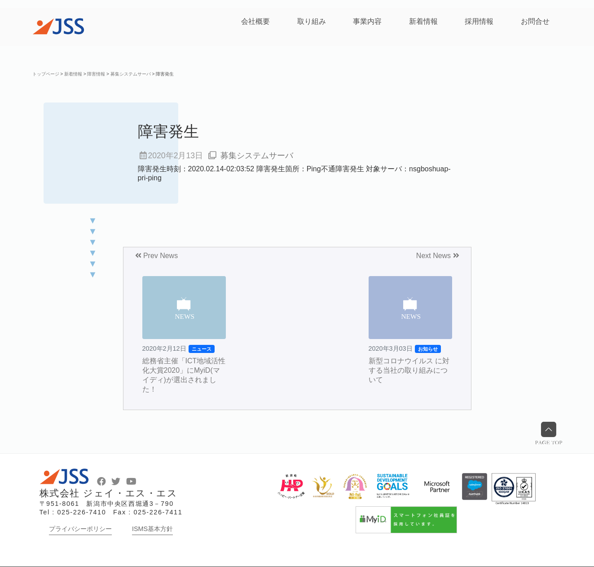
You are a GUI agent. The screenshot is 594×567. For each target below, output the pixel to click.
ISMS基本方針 (152, 528)
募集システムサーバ (256, 155)
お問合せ (535, 21)
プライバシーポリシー (80, 528)
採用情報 (479, 21)
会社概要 (255, 21)
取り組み (311, 21)
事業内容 (367, 21)
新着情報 (423, 21)
